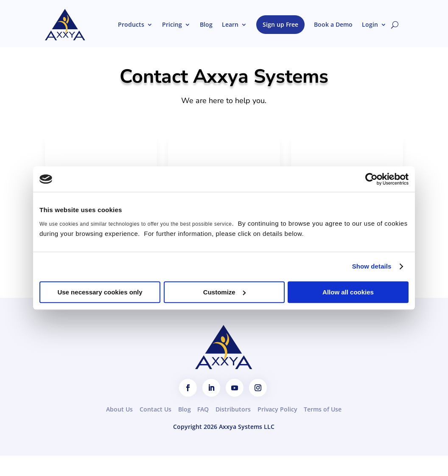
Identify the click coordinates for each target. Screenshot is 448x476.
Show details (372, 266)
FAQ (203, 409)
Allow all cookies (348, 292)
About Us (119, 409)
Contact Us (155, 409)
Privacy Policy (277, 409)
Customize (224, 292)
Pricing (172, 24)
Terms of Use (323, 409)
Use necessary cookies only (99, 292)
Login (370, 24)
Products (131, 24)
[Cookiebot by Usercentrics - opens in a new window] (371, 179)
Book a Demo (333, 24)
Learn (230, 24)
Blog (206, 24)
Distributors (233, 409)
